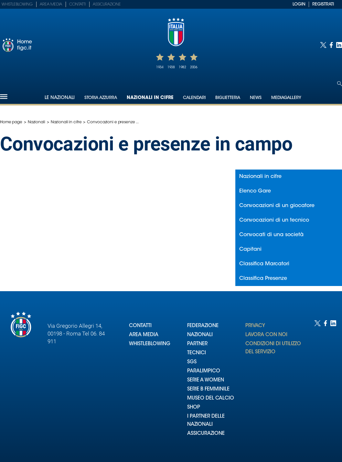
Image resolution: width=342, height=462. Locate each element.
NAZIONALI (200, 335)
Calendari (194, 98)
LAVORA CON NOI (266, 335)
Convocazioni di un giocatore (277, 205)
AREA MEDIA (143, 335)
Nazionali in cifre (150, 98)
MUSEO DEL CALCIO (210, 398)
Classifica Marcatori (264, 264)
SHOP (193, 407)
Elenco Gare (255, 191)
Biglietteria (227, 98)
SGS (192, 362)
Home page (11, 122)
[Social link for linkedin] (339, 45)
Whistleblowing (17, 4)
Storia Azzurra (100, 98)
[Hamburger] (3, 96)
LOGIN (299, 4)
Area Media (51, 4)
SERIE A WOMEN (205, 380)
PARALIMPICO (203, 371)
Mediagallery (286, 98)
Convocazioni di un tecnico (274, 220)
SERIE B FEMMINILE (208, 389)
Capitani (250, 249)
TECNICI (196, 353)
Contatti (77, 4)
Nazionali (36, 122)
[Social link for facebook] (331, 45)
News (256, 98)
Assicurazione (107, 4)
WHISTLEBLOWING (149, 344)
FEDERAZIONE (203, 326)
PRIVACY (255, 326)
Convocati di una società (271, 234)
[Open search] (339, 83)
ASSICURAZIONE (206, 433)
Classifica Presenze (263, 278)
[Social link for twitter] (323, 45)
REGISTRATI (323, 4)
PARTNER (197, 344)
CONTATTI (140, 326)
